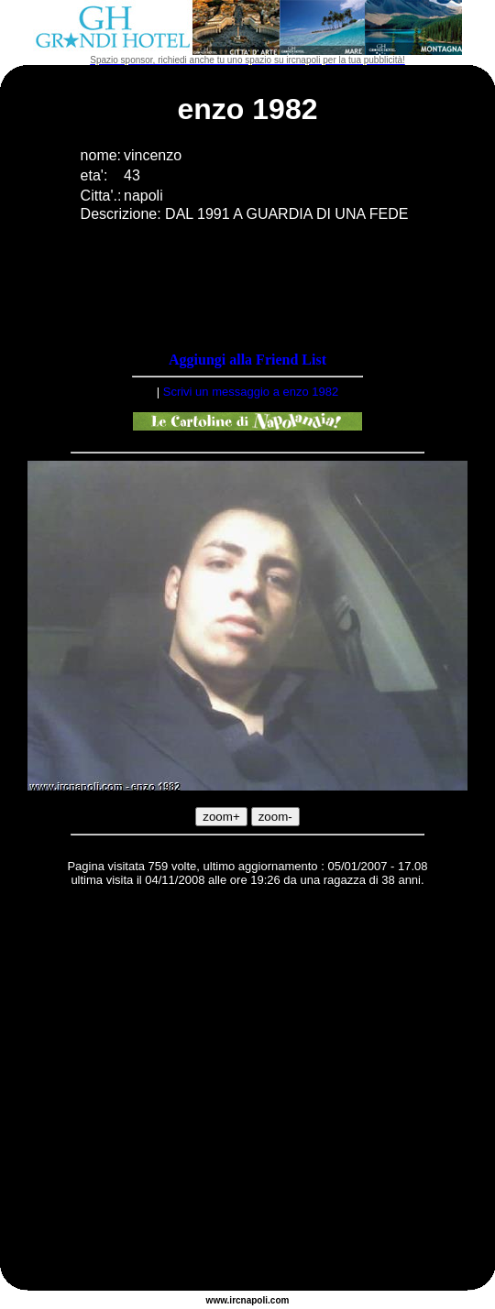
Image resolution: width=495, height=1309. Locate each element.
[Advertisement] (172, 1091)
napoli (254, 1300)
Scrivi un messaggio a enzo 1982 (251, 391)
